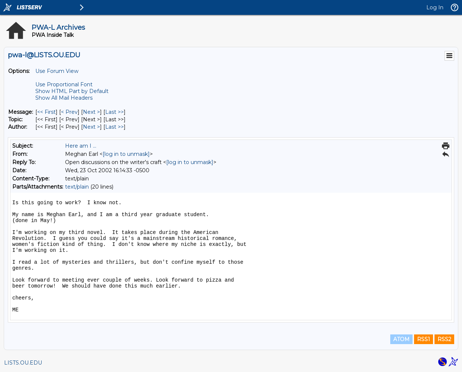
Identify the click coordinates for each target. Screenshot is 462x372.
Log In (434, 7)
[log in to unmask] (126, 154)
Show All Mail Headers (64, 97)
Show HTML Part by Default (72, 91)
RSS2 (444, 339)
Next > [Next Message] (91, 112)
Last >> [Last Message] (114, 112)
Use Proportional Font (64, 84)
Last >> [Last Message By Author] (114, 127)
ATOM (401, 339)
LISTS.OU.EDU (23, 362)
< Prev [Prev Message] (69, 112)
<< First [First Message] (46, 112)
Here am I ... (80, 145)
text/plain (77, 186)
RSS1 (423, 339)
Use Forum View (56, 71)
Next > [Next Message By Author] (91, 127)
